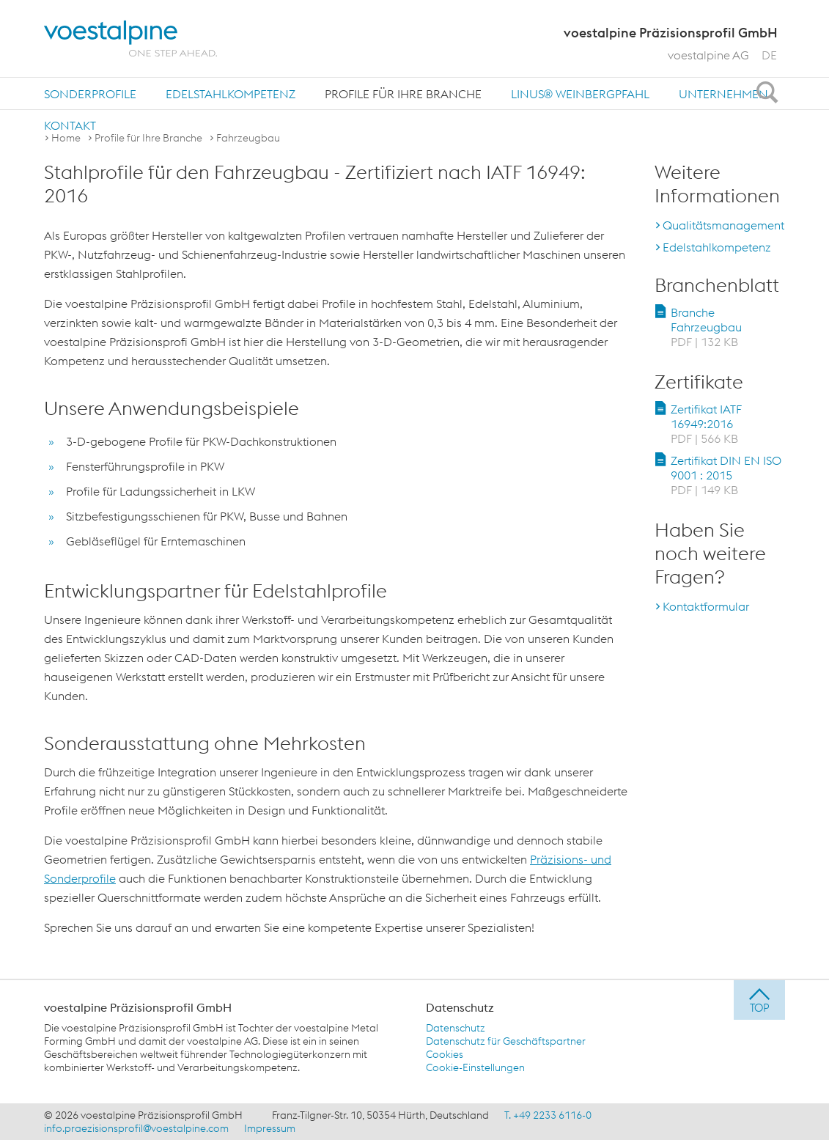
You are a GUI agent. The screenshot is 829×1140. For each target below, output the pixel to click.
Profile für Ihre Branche (403, 94)
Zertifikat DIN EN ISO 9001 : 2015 (726, 475)
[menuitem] (90, 93)
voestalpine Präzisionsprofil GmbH (138, 1007)
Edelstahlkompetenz (230, 94)
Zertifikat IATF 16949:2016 (706, 424)
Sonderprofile (90, 94)
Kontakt (70, 125)
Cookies (444, 1054)
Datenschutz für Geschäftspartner (506, 1041)
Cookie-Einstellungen (475, 1067)
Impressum (269, 1128)
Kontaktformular (706, 606)
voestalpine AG (708, 55)
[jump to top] (759, 1000)
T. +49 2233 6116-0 (548, 1115)
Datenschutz (455, 1027)
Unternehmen (723, 94)
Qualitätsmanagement (723, 225)
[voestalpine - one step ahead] (130, 38)
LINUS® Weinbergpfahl (580, 94)
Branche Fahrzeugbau (706, 327)
